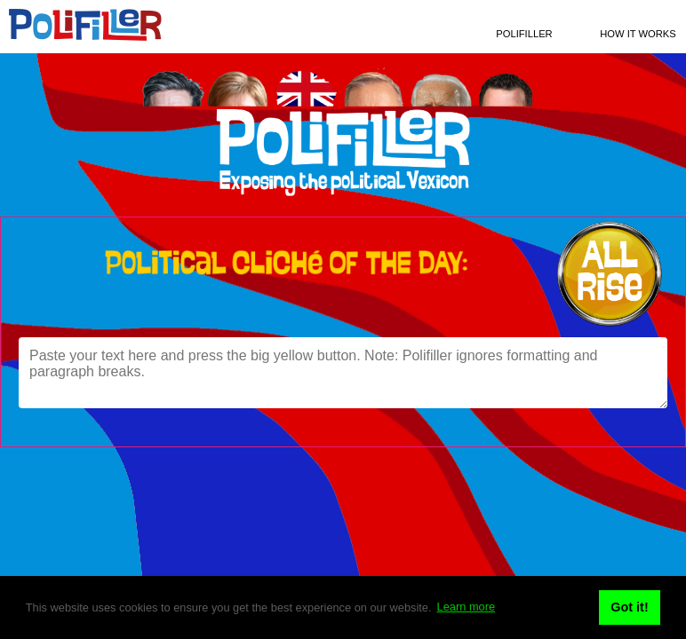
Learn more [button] (466, 606)
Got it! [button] (629, 607)
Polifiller (524, 33)
